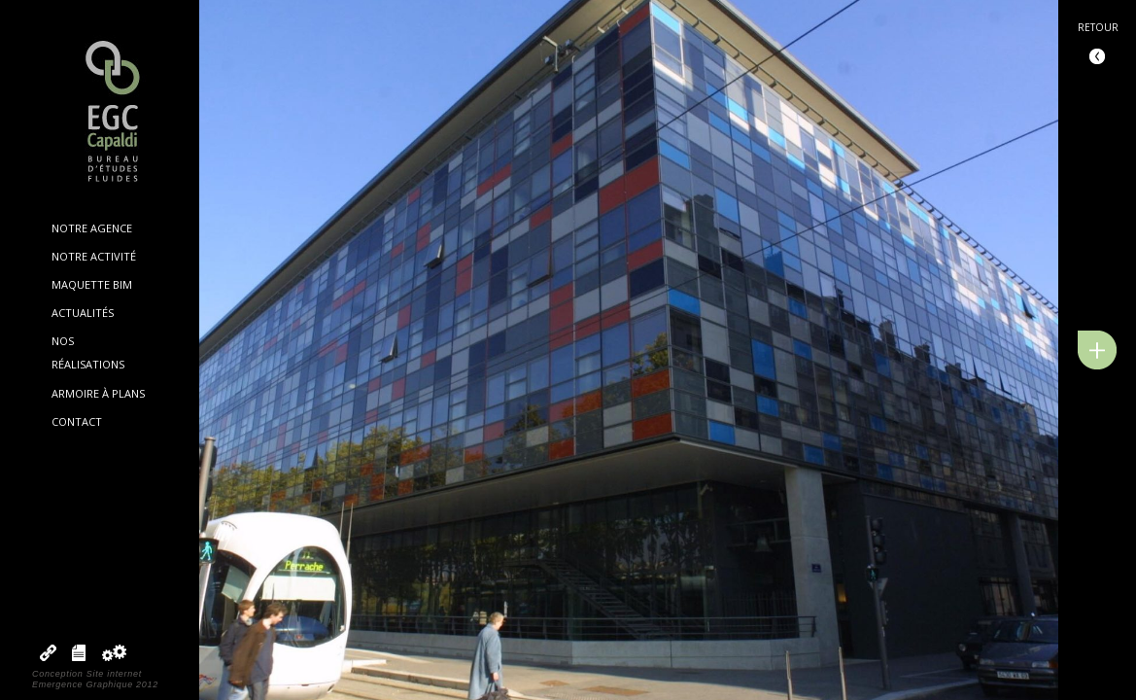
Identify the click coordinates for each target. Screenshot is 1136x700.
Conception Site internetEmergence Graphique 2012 (95, 679)
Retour (1098, 27)
